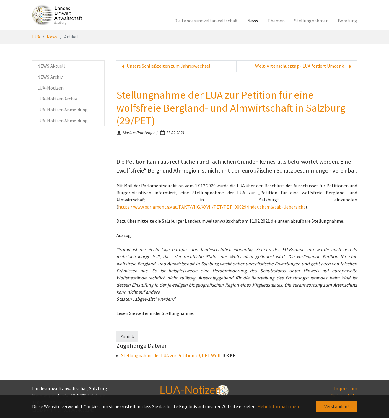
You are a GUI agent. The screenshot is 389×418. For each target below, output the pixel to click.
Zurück (127, 336)
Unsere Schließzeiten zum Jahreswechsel (165, 66)
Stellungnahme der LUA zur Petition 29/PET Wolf (171, 355)
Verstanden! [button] (336, 406)
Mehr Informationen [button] (278, 406)
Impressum (345, 388)
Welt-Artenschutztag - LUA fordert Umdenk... (304, 66)
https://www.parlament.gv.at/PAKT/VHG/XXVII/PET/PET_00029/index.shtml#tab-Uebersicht (211, 207)
